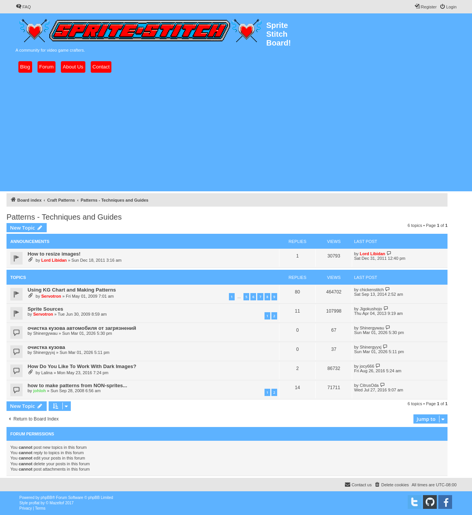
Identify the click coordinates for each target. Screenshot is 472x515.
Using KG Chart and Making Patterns (72, 290)
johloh (39, 390)
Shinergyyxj (44, 352)
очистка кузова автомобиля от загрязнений (82, 328)
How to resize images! (54, 254)
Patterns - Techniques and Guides (64, 217)
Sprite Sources (45, 309)
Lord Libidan (54, 260)
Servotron (51, 296)
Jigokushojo (371, 308)
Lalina (46, 372)
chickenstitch (372, 289)
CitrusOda (369, 385)
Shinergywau (45, 333)
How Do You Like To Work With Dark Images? (82, 366)
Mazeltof (57, 503)
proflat (34, 503)
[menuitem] (23, 6)
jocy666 (367, 366)
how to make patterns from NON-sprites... (77, 385)
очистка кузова (46, 347)
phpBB (46, 497)
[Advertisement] (236, 132)
